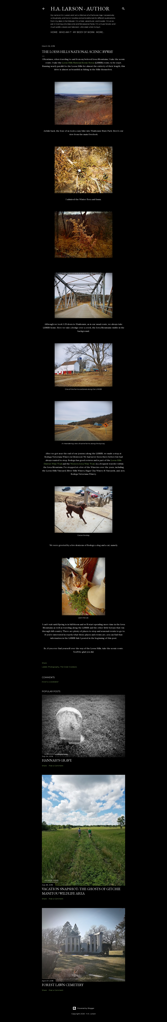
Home (54, 32)
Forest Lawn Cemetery (62, 985)
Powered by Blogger (83, 1008)
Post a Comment (50, 682)
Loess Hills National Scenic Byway (78, 62)
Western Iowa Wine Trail (82, 463)
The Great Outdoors (68, 667)
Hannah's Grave (57, 760)
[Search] (123, 8)
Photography (53, 667)
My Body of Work (83, 32)
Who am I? (65, 32)
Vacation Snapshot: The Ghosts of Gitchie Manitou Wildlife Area (81, 891)
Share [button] (44, 663)
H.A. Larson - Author (80, 8)
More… (100, 32)
